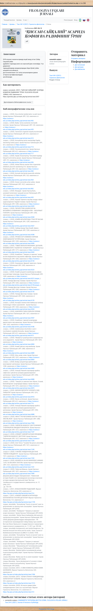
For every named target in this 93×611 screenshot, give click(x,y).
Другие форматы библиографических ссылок (17, 102)
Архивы (19, 20)
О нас (25, 20)
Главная (4, 24)
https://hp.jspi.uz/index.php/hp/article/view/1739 (19, 502)
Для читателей (80, 65)
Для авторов (79, 67)
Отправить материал (78, 58)
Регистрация (68, 20)
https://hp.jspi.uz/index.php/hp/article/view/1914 (19, 583)
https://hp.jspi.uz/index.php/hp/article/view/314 (18, 493)
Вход (75, 20)
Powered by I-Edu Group (46, 609)
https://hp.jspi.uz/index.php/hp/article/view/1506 (19, 574)
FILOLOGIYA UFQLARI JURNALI (46, 12)
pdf (27, 41)
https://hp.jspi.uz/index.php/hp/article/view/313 (18, 592)
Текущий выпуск (9, 20)
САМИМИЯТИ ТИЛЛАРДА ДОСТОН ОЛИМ (32, 600)
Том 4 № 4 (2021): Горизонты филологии (30, 24)
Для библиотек (80, 69)
